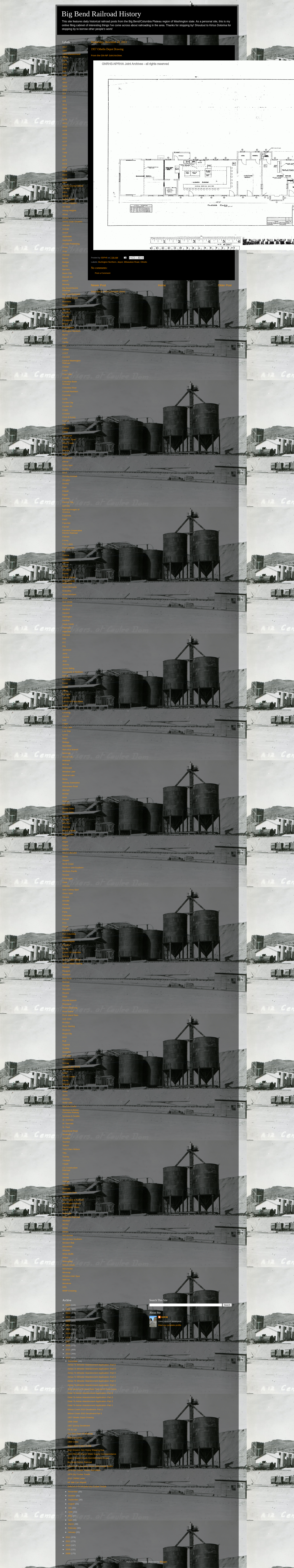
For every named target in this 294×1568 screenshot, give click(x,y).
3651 (64, 112)
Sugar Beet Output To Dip (79, 1446)
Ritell (64, 996)
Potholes (66, 937)
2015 (68, 1349)
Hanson (66, 613)
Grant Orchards (69, 587)
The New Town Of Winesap (80, 1434)
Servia (65, 1080)
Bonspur (66, 309)
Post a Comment (103, 273)
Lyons (65, 735)
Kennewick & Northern (72, 672)
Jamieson (66, 650)
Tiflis (64, 1153)
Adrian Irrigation (69, 203)
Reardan (66, 974)
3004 (64, 86)
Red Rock (67, 978)
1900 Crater (73, 1442)
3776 (64, 119)
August (71, 1504)
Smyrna (66, 1099)
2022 (68, 1321)
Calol (64, 338)
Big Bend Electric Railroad (80, 1462)
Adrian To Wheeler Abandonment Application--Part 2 (92, 1381)
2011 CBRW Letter (76, 1478)
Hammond (67, 605)
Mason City (67, 757)
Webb (65, 1228)
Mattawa (66, 760)
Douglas (66, 480)
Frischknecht (68, 548)
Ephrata (66, 506)
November (73, 1491)
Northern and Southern (73, 867)
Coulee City (67, 402)
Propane (66, 945)
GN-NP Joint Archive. (111, 55)
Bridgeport (67, 320)
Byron (65, 335)
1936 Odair (73, 1421)
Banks (65, 266)
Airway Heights (69, 210)
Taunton (66, 1142)
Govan (65, 573)
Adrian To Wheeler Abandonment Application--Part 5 (92, 1369)
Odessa (66, 886)
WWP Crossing (69, 1291)
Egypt (65, 495)
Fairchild (66, 523)
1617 (64, 47)
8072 (64, 160)
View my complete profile (169, 1325)
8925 (64, 175)
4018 (64, 127)
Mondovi (66, 805)
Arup (64, 251)
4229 (64, 145)
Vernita (65, 1177)
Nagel (65, 842)
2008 (68, 1553)
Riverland (66, 1004)
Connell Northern (70, 391)
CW (64, 424)
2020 (68, 1329)
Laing (65, 690)
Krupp (65, 687)
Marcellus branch (70, 749)
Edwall (65, 491)
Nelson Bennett (69, 853)
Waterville (67, 1213)
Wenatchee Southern (72, 1239)
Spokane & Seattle (71, 1116)
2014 (68, 1354)
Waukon (66, 1220)
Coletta (65, 378)
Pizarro (65, 930)
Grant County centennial (68, 582)
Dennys (66, 450)
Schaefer (66, 1052)
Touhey (65, 1156)
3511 (64, 105)
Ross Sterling (68, 1026)
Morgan (66, 819)
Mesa (65, 779)
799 (64, 156)
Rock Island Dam (70, 1015)
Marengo (66, 753)
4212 (64, 138)
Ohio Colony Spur (70, 890)
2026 (68, 1305)
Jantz (64, 653)
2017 (68, 1341)
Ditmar (65, 461)
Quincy (65, 956)
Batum (65, 280)
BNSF (65, 305)
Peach (65, 927)
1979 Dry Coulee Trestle (79, 1474)
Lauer (65, 705)
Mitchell (66, 790)
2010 (68, 1545)
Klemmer (66, 679)
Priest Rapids (68, 941)
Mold (64, 797)
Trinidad (66, 1160)
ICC (64, 642)
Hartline (66, 620)
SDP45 (164, 1317)
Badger (65, 262)
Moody (65, 816)
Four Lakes (67, 544)
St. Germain (68, 1123)
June (70, 1512)
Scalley (65, 1048)
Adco (64, 192)
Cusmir (65, 421)
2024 (68, 1313)
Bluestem (66, 301)
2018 (68, 1337)
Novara (65, 875)
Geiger (65, 559)
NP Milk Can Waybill (77, 1482)
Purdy (65, 949)
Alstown (66, 225)
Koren (65, 683)
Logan (65, 723)
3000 (64, 82)
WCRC (65, 1224)
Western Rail (68, 1243)
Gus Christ (67, 602)
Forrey (65, 540)
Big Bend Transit (70, 298)
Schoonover (68, 1059)
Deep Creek (68, 443)
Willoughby (67, 1261)
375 (64, 116)
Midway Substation (71, 783)
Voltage (65, 1181)
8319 (64, 164)
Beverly (65, 284)
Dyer (64, 487)
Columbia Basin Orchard (69, 382)
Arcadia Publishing (71, 244)
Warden (66, 1196)
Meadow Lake (68, 771)
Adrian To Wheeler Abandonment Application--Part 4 (92, 1373)
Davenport (67, 436)
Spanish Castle (69, 1106)
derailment (67, 458)
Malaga (65, 742)
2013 (68, 1358)
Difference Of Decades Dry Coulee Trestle (87, 1486)
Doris (64, 473)
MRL (64, 838)
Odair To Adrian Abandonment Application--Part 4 (90, 1393)
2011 (68, 1541)
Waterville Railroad (71, 1217)
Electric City (67, 502)
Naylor (65, 845)
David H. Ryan (69, 439)
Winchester (67, 1269)
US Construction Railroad (70, 1169)
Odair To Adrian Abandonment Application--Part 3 (90, 1397)
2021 (68, 1325)
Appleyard (67, 240)
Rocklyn (66, 1022)
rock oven (67, 1019)
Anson (65, 233)
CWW (65, 432)
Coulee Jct (67, 406)
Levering (66, 712)
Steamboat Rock (70, 1131)
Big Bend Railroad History (101, 14)
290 (64, 79)
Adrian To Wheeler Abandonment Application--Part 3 (92, 1377)
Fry (64, 551)
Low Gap (66, 731)
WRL (64, 1287)
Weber (65, 1232)
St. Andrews (68, 1120)
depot (120, 262)
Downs (65, 483)
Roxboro (66, 1030)
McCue (65, 764)
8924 (64, 171)
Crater (65, 410)
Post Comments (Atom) (114, 291)
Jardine (65, 657)
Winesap (66, 1272)
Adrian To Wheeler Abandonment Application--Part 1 (92, 1385)
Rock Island (67, 1011)
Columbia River (69, 388)
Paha (64, 912)
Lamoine (66, 694)
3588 (64, 108)
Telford (65, 1145)
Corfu (65, 399)
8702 (64, 167)
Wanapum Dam (69, 1192)
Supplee (66, 1138)
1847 (64, 50)
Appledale (67, 236)
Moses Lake (68, 834)
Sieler (65, 1091)
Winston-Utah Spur (71, 1276)
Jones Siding (68, 668)
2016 (68, 1345)
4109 (64, 130)
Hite (64, 639)
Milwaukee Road (131, 262)
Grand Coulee (68, 577)
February (72, 1528)
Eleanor (66, 498)
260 (64, 71)
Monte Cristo (68, 808)
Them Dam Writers (71, 1149)
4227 (64, 141)
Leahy (65, 709)
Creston (66, 414)
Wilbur (65, 1257)
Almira (65, 218)
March (71, 1524)
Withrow (66, 1280)
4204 (64, 134)
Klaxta (65, 676)
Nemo (65, 856)
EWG (64, 519)
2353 (64, 64)
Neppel (65, 860)
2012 (68, 1537)
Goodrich (66, 570)
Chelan (65, 367)
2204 (64, 60)
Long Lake (67, 727)
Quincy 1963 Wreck (71, 960)
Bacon (65, 258)
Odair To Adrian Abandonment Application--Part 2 (90, 1401)
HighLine (66, 631)
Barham (66, 269)
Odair (65, 882)
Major (65, 738)
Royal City (67, 1033)
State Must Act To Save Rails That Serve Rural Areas (92, 1389)
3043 (64, 90)
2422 (64, 68)
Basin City (67, 273)
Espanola (66, 516)
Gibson (65, 562)
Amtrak (65, 229)
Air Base (66, 207)
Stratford (66, 1134)
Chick (65, 370)
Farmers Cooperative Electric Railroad (72, 531)
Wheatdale (67, 1246)
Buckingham (68, 327)
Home (162, 285)
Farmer (65, 527)
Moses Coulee (69, 830)
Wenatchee (67, 1235)
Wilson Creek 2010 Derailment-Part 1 (85, 1413)
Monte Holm (68, 812)
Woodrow (66, 1283)
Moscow (66, 827)
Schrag (65, 1063)
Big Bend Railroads (71, 294)
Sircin (65, 1095)
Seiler (65, 1073)
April (70, 1520)
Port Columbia (69, 934)
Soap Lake (67, 1102)
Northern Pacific (69, 871)
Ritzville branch (69, 1000)
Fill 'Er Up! (72, 1429)
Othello (143, 262)
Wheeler (66, 1250)
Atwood (65, 255)
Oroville (66, 901)
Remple (66, 986)
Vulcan (65, 1185)
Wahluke (66, 1189)
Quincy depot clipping (72, 963)
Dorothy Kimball (69, 476)
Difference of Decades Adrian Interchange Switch (90, 1466)
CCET (65, 353)
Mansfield (66, 746)
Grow (64, 598)
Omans (65, 897)
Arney (65, 247)
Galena (65, 555)
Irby (64, 646)
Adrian (65, 196)
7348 (64, 153)
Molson (65, 801)
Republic (66, 989)
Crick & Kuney (69, 417)
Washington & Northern (73, 1200)
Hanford (66, 609)
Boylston (66, 313)
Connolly (66, 395)
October (72, 1495)
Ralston (66, 967)
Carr (64, 346)
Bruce (65, 324)
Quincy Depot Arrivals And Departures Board (88, 1458)
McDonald (67, 768)
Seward (66, 1084)
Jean (64, 661)
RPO (64, 1037)
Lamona (66, 698)
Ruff (64, 1041)
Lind (64, 720)
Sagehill (66, 1045)
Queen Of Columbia (71, 952)
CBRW (65, 349)
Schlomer (66, 1056)
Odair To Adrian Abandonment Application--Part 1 (90, 1405)
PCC (64, 923)
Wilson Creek (68, 1265)
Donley (65, 469)
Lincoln (65, 716)
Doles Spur (67, 465)
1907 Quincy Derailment (79, 1425)
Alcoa (65, 214)
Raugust (66, 971)
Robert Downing (69, 1008)
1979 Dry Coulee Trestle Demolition (84, 1470)
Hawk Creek (68, 624)
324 (64, 93)
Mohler (65, 794)
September (73, 1499)
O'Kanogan (67, 878)
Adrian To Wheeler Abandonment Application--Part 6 (92, 1365)
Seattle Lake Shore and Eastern (71, 1068)
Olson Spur (67, 893)
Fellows (66, 537)
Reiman (66, 982)
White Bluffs (68, 1254)
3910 (64, 123)
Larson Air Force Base (72, 701)
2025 (68, 1309)
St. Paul (66, 1127)
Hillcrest (66, 635)
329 (64, 101)
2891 (64, 75)
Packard (66, 908)
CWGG (65, 428)
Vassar (65, 1174)
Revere (65, 993)
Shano (65, 1088)
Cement (66, 357)
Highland (66, 628)
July (70, 1508)
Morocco (66, 823)
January (72, 1532)
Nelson (65, 849)
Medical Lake (68, 775)
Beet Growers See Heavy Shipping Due (86, 1450)
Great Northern (69, 594)
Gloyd (65, 566)
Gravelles (66, 591)
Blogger (163, 1562)
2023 (68, 1317)
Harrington (67, 617)
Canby (65, 342)
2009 (68, 1549)
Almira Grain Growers (72, 221)
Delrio (65, 447)
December (73, 1361)
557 (64, 149)
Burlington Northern (107, 262)
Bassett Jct (67, 277)
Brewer (65, 316)
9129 (64, 178)
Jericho (65, 664)
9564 (64, 182)
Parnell (65, 919)
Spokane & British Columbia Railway (70, 1111)
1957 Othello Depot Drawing (81, 1417)
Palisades (67, 915)
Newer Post (98, 285)
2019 (68, 1333)
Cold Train (67, 374)
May (70, 1516)
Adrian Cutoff (68, 199)
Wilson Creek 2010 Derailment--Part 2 (85, 1409)
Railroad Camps (75, 1438)
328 (64, 97)
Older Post (225, 285)
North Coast (68, 864)
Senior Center (68, 1076)
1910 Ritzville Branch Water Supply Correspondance (92, 1454)
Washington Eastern (71, 1203)
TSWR (65, 1164)
